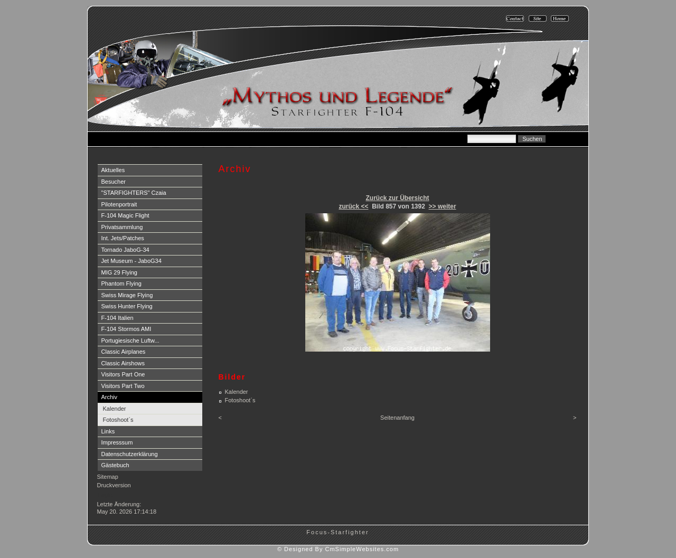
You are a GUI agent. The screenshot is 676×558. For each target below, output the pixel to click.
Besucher (113, 181)
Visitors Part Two (123, 386)
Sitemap (107, 477)
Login (105, 495)
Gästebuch (115, 465)
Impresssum (117, 442)
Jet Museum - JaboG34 (131, 261)
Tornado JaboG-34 (125, 250)
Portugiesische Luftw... (130, 340)
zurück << (353, 206)
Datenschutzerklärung (129, 454)
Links (108, 431)
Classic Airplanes (123, 351)
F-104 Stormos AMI (126, 329)
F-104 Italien (117, 318)
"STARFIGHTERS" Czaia (133, 193)
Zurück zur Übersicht (397, 198)
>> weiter (442, 206)
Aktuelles (113, 170)
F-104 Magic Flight (125, 215)
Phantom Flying (121, 283)
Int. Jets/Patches (122, 238)
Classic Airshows (123, 363)
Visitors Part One (123, 374)
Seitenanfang (397, 417)
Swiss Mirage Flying (127, 295)
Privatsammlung (122, 227)
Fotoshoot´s (118, 420)
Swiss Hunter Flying (127, 306)
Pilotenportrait (119, 204)
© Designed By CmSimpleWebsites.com (338, 549)
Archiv (109, 397)
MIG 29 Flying (119, 272)
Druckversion (114, 485)
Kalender (114, 408)
